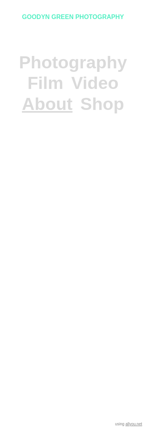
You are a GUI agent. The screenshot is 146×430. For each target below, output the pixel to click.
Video (95, 83)
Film (45, 83)
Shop (102, 104)
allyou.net (133, 424)
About (47, 104)
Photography (73, 62)
